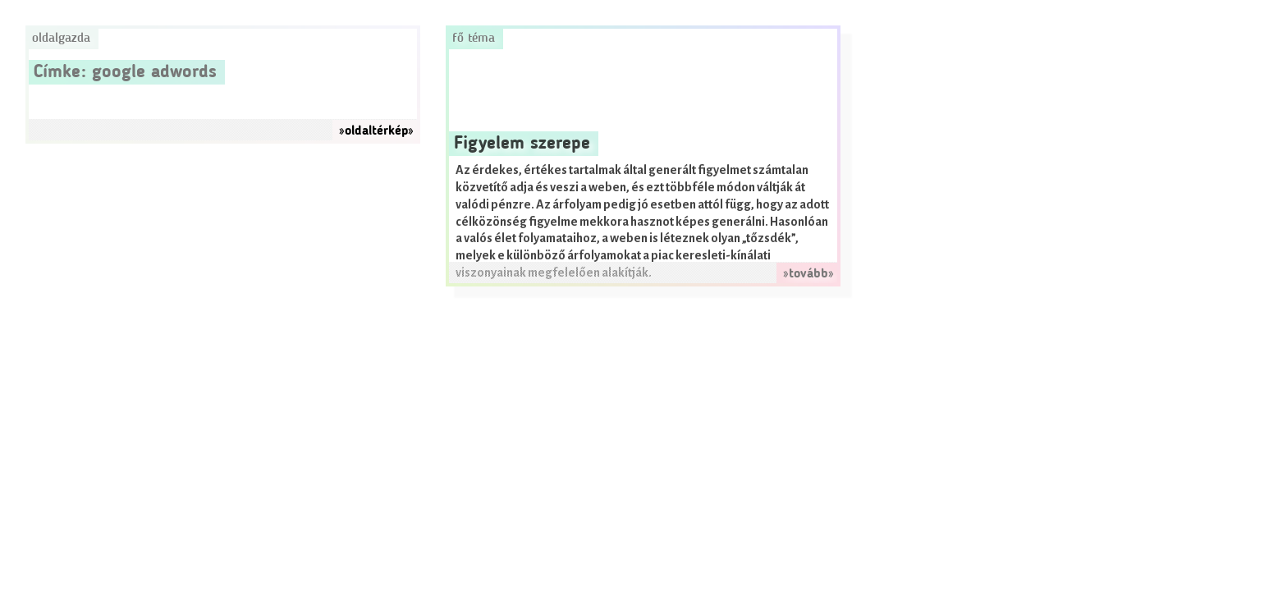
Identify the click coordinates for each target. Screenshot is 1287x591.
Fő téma (473, 38)
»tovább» (808, 274)
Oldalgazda (61, 38)
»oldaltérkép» (376, 131)
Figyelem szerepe (522, 144)
